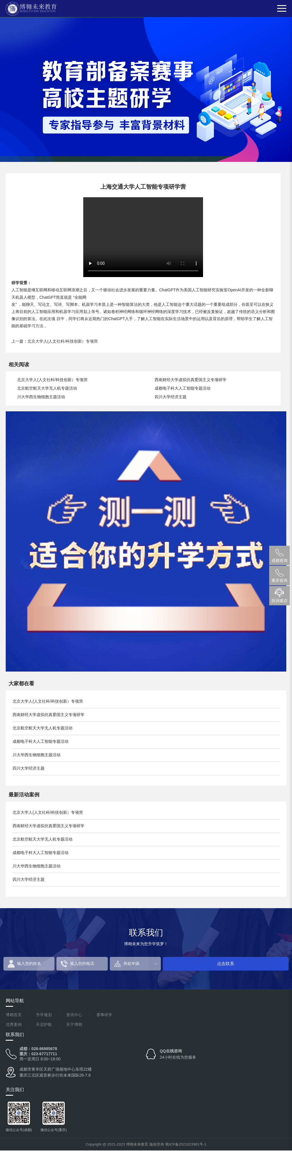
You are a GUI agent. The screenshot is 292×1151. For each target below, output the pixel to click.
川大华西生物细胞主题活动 (41, 396)
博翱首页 (14, 1015)
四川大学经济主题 (170, 396)
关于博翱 (74, 1025)
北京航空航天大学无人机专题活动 (47, 388)
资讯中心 (74, 1015)
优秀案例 (14, 1025)
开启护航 (44, 1025)
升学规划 (44, 1015)
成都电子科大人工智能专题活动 (182, 388)
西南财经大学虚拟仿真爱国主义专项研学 (190, 379)
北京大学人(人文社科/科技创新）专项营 (62, 341)
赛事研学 (104, 1015)
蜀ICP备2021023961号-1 (185, 1145)
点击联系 (268, 963)
